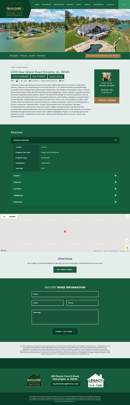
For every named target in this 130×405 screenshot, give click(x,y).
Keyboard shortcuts (97, 251)
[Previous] (2, 31)
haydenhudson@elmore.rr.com (65, 384)
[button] (124, 4)
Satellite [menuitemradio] (12, 217)
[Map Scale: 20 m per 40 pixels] (122, 251)
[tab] (65, 140)
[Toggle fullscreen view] (127, 217)
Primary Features (65, 140)
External (65, 182)
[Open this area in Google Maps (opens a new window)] (3, 250)
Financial (65, 201)
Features (23, 56)
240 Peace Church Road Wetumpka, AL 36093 (65, 378)
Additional (65, 195)
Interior (65, 175)
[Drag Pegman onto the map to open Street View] (127, 247)
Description (14, 56)
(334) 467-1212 (107, 90)
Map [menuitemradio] (4, 217)
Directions (41, 56)
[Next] (128, 31)
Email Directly (107, 92)
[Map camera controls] (127, 241)
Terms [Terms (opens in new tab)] (128, 251)
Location (32, 56)
